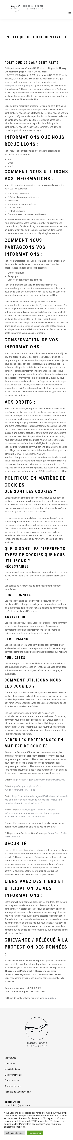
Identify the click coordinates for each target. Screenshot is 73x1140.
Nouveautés (10, 1058)
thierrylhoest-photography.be (19, 85)
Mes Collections (12, 1069)
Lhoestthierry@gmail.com (17, 1105)
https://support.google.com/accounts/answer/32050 (39, 779)
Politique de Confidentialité (18, 1092)
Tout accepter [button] (35, 1133)
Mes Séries (10, 1063)
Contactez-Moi (12, 1080)
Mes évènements (13, 1075)
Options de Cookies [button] (14, 1133)
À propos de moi (13, 1086)
